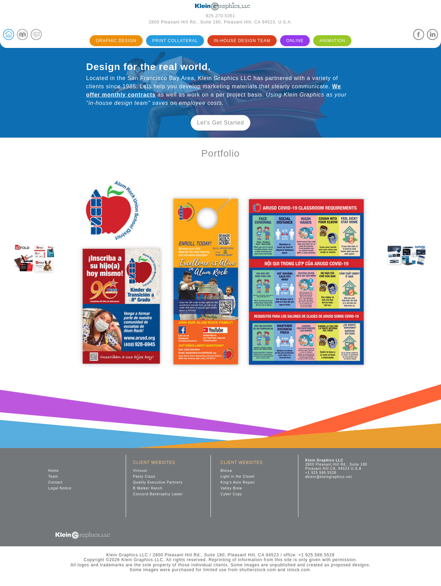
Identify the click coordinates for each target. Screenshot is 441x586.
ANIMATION (332, 40)
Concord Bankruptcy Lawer (158, 494)
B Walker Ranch (148, 488)
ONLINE (295, 40)
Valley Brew (231, 488)
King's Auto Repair (237, 482)
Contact (55, 482)
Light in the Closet (237, 476)
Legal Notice (60, 488)
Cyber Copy (231, 494)
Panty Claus (144, 476)
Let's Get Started (220, 123)
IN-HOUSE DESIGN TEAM (242, 40)
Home (53, 471)
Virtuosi (140, 471)
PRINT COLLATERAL (175, 40)
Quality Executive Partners (158, 482)
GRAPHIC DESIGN (116, 40)
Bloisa (226, 471)
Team (53, 476)
